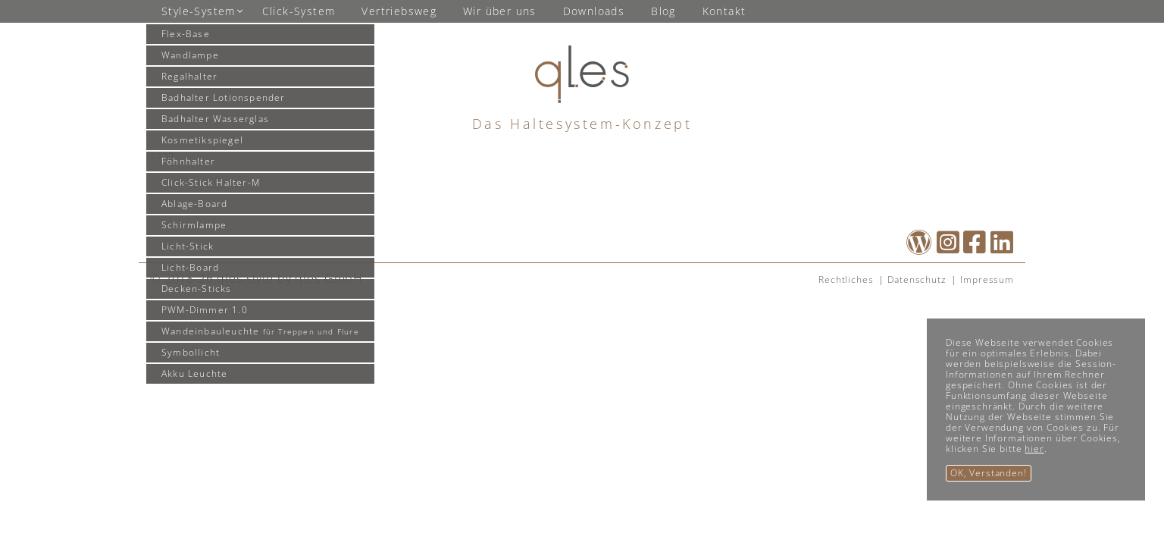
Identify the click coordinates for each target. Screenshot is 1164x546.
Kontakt (724, 11)
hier (1034, 448)
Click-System (299, 11)
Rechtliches (845, 279)
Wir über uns (500, 11)
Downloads (594, 11)
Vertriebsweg (398, 11)
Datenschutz (916, 279)
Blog (663, 11)
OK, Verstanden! (988, 472)
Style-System (198, 11)
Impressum (987, 279)
